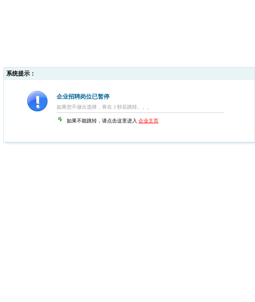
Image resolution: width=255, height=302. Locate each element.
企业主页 (148, 121)
